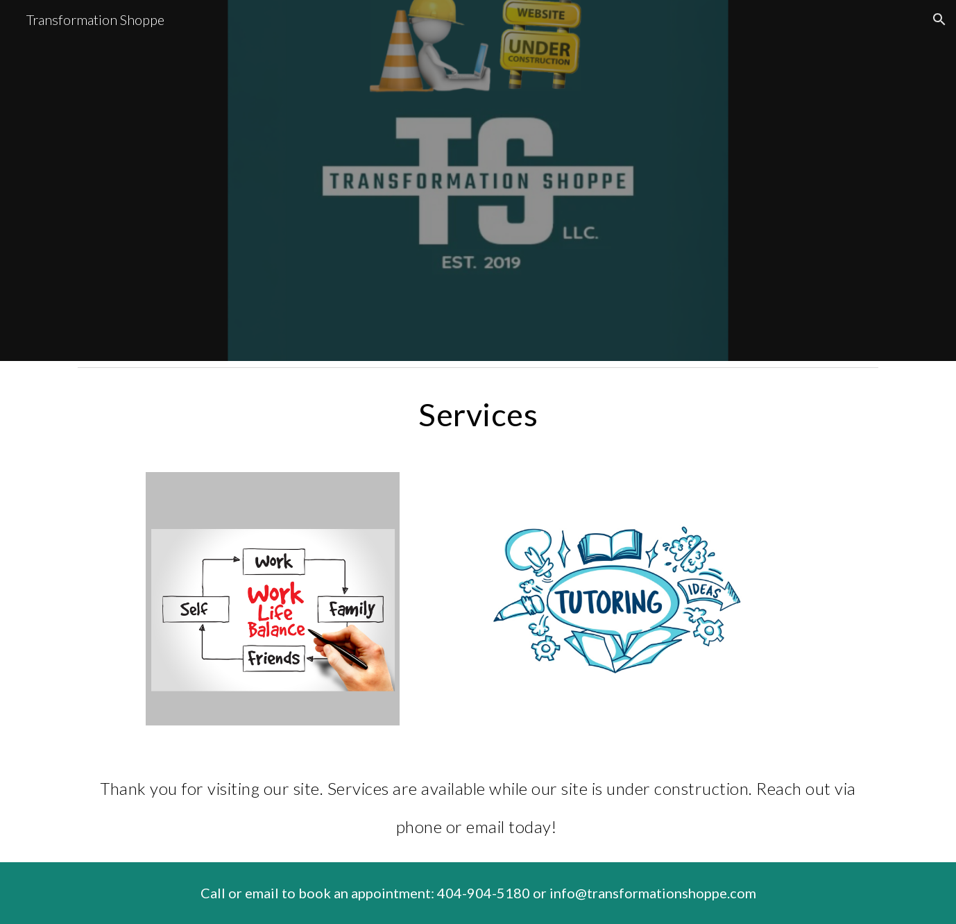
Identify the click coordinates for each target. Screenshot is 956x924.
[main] (478, 414)
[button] (939, 19)
